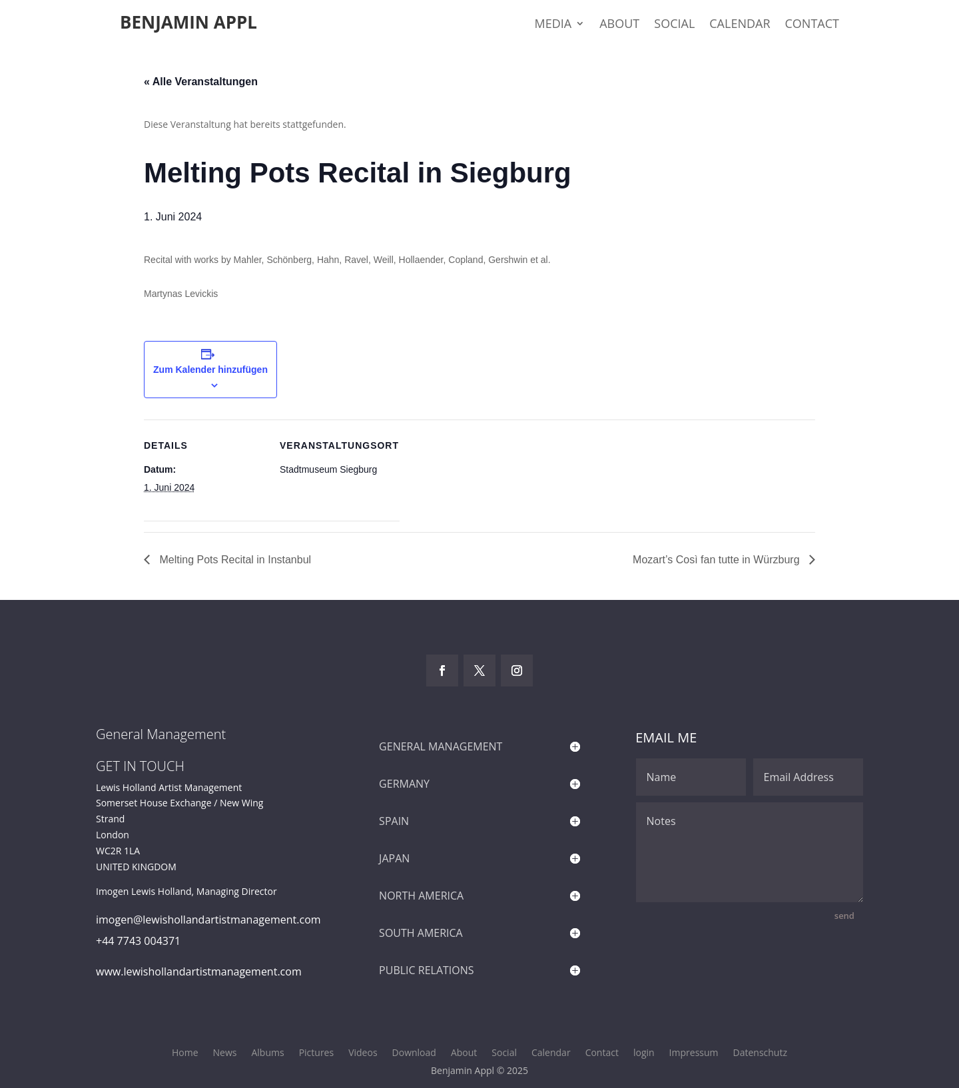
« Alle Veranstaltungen (201, 81)
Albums (267, 1053)
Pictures (316, 1053)
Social (674, 25)
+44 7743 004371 (138, 941)
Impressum (694, 1053)
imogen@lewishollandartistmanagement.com (208, 919)
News (225, 1053)
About (619, 25)
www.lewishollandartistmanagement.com (199, 971)
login (644, 1053)
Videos (362, 1053)
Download (414, 1053)
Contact (812, 25)
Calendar (739, 25)
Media (553, 25)
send (844, 916)
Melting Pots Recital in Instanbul (234, 559)
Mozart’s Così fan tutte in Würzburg (717, 559)
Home (185, 1053)
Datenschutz (760, 1053)
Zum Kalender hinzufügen (210, 369)
